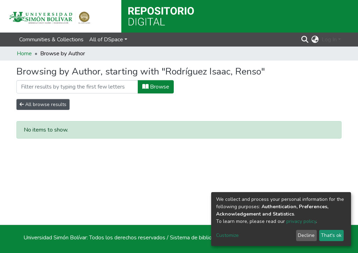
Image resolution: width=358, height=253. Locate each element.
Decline (306, 235)
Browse (155, 87)
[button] (315, 39)
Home (24, 53)
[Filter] (77, 86)
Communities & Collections (51, 39)
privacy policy (301, 221)
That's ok (331, 235)
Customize (227, 235)
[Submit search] (305, 39)
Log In (329, 39)
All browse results (43, 104)
